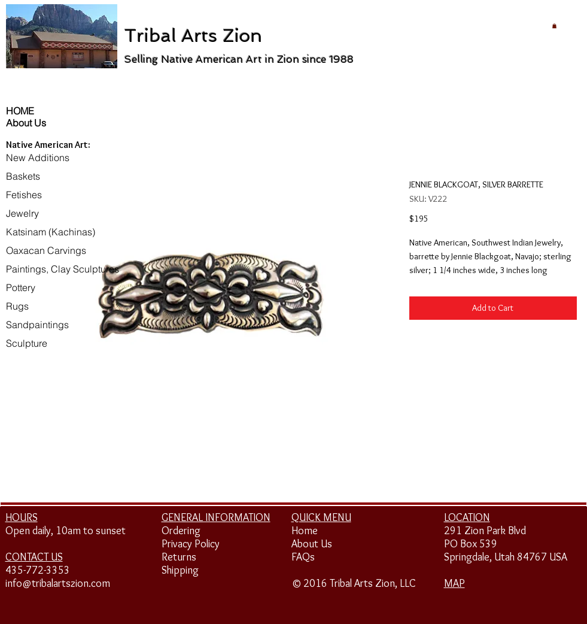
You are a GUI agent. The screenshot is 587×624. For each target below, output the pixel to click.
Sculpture (26, 343)
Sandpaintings (37, 325)
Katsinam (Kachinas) (50, 232)
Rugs (17, 306)
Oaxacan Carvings (46, 250)
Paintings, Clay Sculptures (62, 269)
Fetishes (24, 195)
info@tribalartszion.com (57, 583)
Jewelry (22, 213)
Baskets (23, 176)
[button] (554, 25)
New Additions (37, 157)
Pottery (20, 287)
